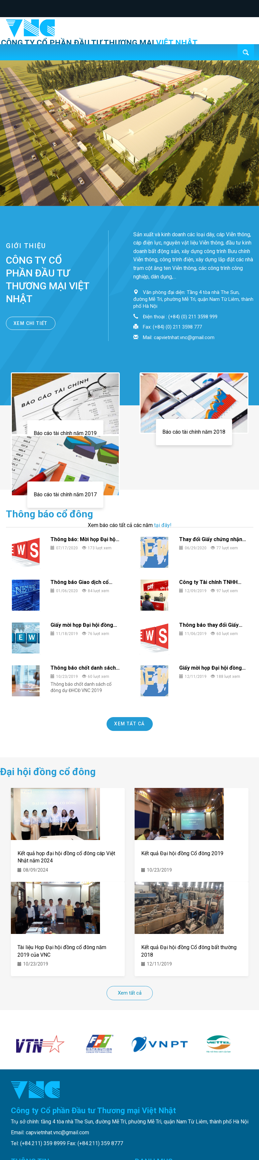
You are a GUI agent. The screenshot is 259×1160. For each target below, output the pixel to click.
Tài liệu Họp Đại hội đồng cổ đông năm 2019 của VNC (61, 950)
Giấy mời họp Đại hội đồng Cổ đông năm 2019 (210, 668)
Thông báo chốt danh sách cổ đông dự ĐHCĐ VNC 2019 (84, 668)
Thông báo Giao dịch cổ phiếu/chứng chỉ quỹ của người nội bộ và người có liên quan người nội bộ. (80, 582)
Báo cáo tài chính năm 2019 (65, 433)
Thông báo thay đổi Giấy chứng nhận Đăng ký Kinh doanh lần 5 (210, 625)
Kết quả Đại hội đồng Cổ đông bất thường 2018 (189, 950)
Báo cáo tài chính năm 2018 (193, 432)
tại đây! (163, 525)
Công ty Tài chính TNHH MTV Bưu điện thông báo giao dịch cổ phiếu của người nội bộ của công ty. (209, 582)
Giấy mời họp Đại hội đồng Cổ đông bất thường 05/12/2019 (81, 625)
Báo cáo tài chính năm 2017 (65, 494)
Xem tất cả (129, 723)
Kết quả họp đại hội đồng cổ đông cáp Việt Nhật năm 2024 (66, 856)
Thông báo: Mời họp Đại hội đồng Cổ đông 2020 (83, 539)
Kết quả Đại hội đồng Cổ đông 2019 (182, 853)
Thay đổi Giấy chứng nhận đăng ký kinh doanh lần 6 (210, 539)
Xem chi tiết (31, 323)
